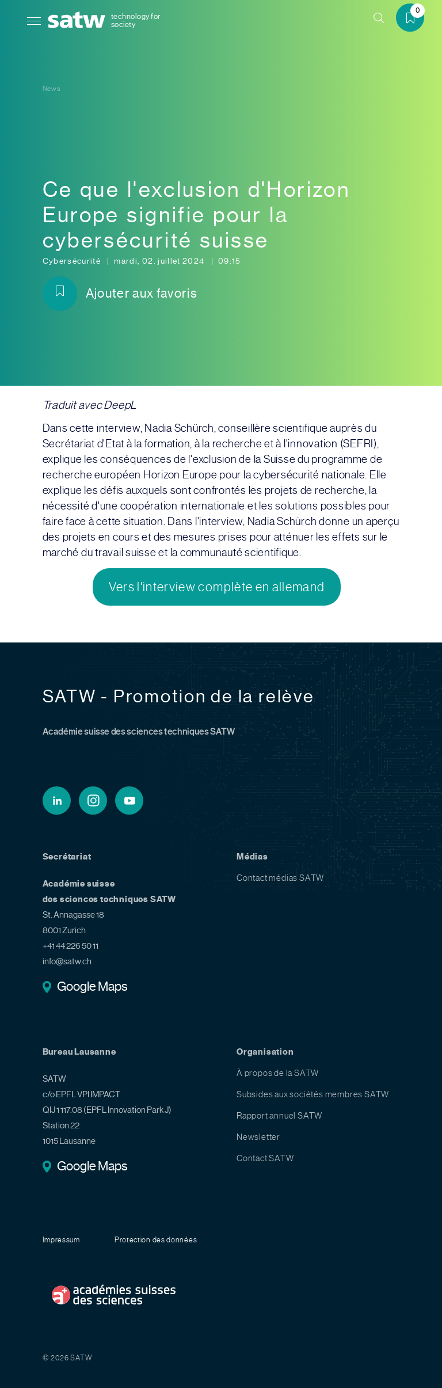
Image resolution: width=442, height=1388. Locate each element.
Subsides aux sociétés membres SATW (313, 1094)
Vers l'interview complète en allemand (217, 587)
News (51, 89)
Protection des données (156, 1239)
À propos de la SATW (278, 1073)
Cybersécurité (73, 261)
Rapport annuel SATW (279, 1116)
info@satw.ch (67, 961)
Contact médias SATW (280, 878)
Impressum (61, 1239)
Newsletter (258, 1137)
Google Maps (92, 987)
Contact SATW (265, 1158)
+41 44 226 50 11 (70, 946)
